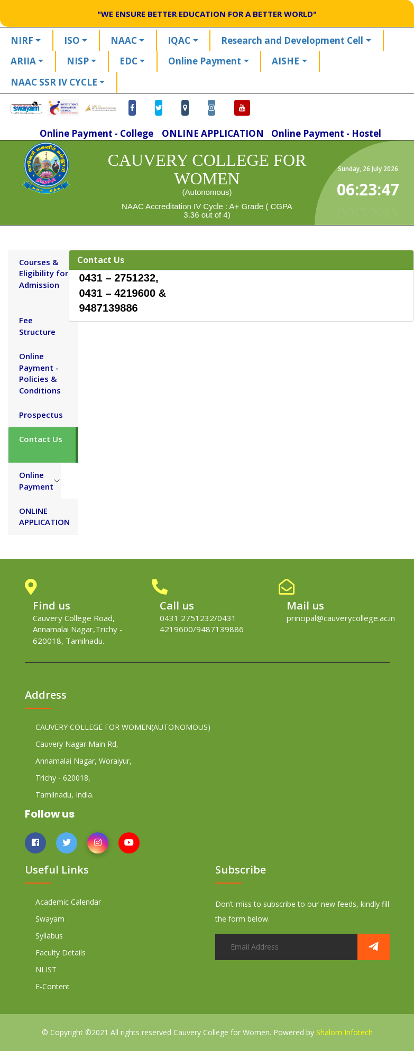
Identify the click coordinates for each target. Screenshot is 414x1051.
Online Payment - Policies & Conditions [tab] (40, 373)
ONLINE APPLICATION (44, 516)
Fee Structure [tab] (37, 325)
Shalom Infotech (344, 1032)
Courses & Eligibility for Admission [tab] (43, 273)
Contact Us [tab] (40, 439)
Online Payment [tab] (36, 480)
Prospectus (41, 414)
